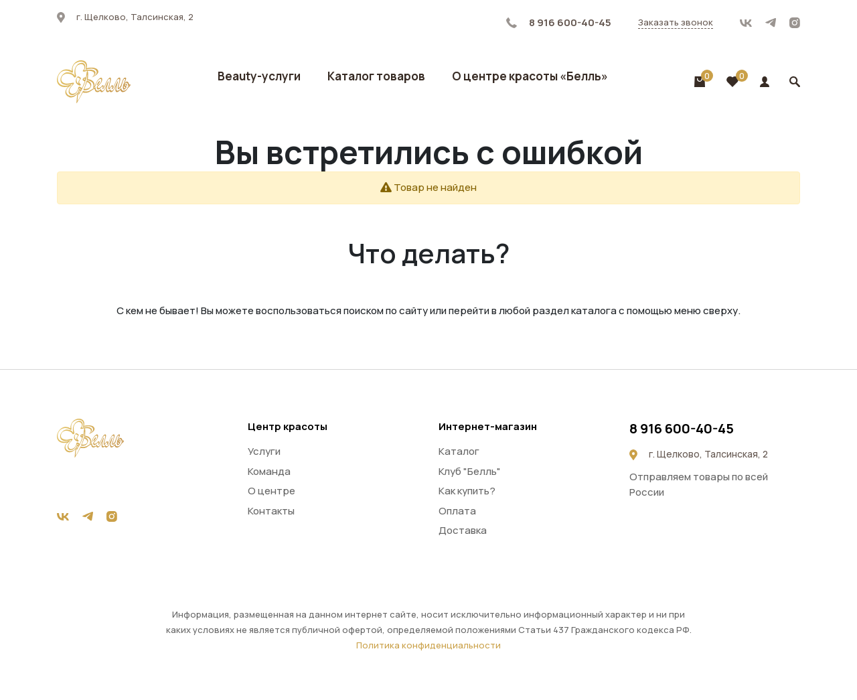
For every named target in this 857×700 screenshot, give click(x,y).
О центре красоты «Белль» (530, 76)
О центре (271, 491)
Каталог (459, 451)
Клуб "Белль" (470, 471)
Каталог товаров (376, 76)
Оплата (457, 511)
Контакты (271, 511)
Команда (269, 471)
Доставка (463, 530)
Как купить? (467, 491)
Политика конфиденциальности (428, 645)
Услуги (264, 451)
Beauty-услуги (259, 76)
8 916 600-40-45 (558, 22)
